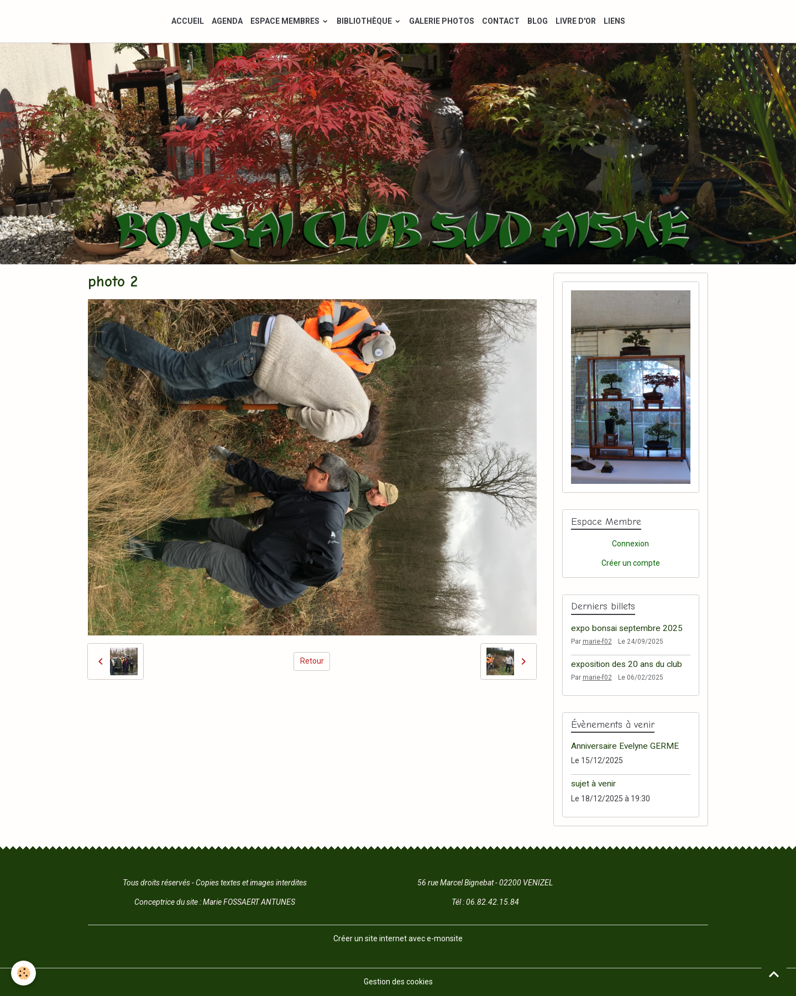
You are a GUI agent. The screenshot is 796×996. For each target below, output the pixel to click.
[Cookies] (23, 973)
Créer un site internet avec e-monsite (398, 938)
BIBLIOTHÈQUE (365, 21)
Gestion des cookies (398, 981)
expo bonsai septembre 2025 (627, 628)
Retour (312, 660)
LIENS (614, 21)
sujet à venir (593, 784)
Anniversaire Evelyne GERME (625, 746)
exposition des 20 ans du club (626, 664)
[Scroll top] (774, 974)
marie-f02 (597, 641)
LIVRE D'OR (576, 21)
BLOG (537, 21)
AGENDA (227, 21)
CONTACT (501, 21)
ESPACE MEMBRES (285, 21)
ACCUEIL (187, 21)
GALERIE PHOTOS (441, 21)
